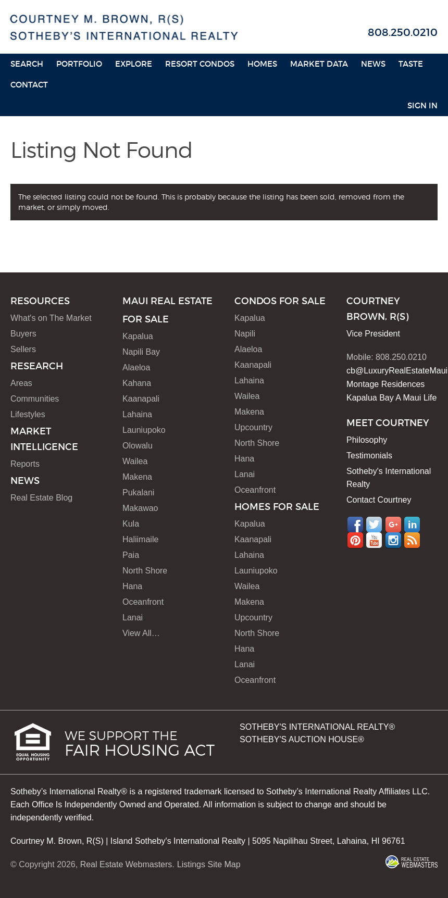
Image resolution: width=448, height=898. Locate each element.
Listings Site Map (209, 864)
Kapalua (137, 336)
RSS (412, 540)
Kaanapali (140, 398)
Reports (25, 463)
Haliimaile (140, 539)
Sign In (422, 105)
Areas (21, 383)
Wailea (134, 461)
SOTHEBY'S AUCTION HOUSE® (302, 739)
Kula (130, 523)
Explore (133, 64)
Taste (411, 64)
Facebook (355, 524)
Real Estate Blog (41, 497)
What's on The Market (51, 318)
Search (26, 64)
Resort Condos (199, 64)
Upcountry (253, 427)
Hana (132, 586)
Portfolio (79, 64)
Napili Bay (141, 351)
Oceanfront (143, 601)
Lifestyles (27, 414)
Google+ (393, 524)
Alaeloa (136, 367)
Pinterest (355, 540)
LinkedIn (412, 524)
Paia (130, 555)
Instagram (393, 540)
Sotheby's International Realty (388, 478)
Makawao (140, 508)
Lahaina (137, 414)
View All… (141, 633)
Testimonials (369, 455)
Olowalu (137, 445)
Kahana (136, 383)
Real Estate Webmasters (126, 864)
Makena (137, 476)
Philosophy (366, 439)
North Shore (144, 570)
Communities (34, 398)
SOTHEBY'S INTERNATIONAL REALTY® (317, 726)
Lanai (132, 617)
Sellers (23, 349)
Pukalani (138, 492)
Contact (29, 85)
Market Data (319, 64)
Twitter (374, 524)
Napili (244, 333)
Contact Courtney (379, 499)
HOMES (262, 64)
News (373, 64)
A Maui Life (416, 397)
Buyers (23, 333)
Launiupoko (144, 430)
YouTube (374, 540)
